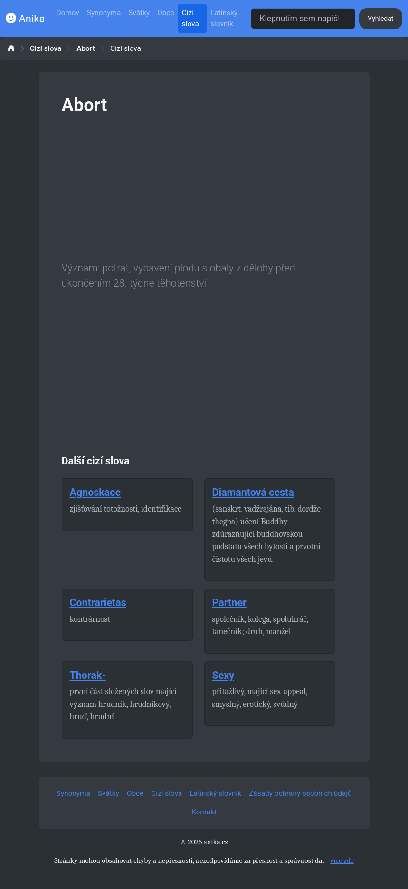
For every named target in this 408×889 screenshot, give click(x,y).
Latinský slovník (223, 18)
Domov (67, 13)
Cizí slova (190, 18)
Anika (25, 19)
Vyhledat (380, 18)
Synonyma (104, 13)
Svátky (139, 13)
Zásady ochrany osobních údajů (300, 793)
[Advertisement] (204, 186)
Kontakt (204, 812)
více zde (342, 860)
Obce (165, 13)
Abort (85, 48)
